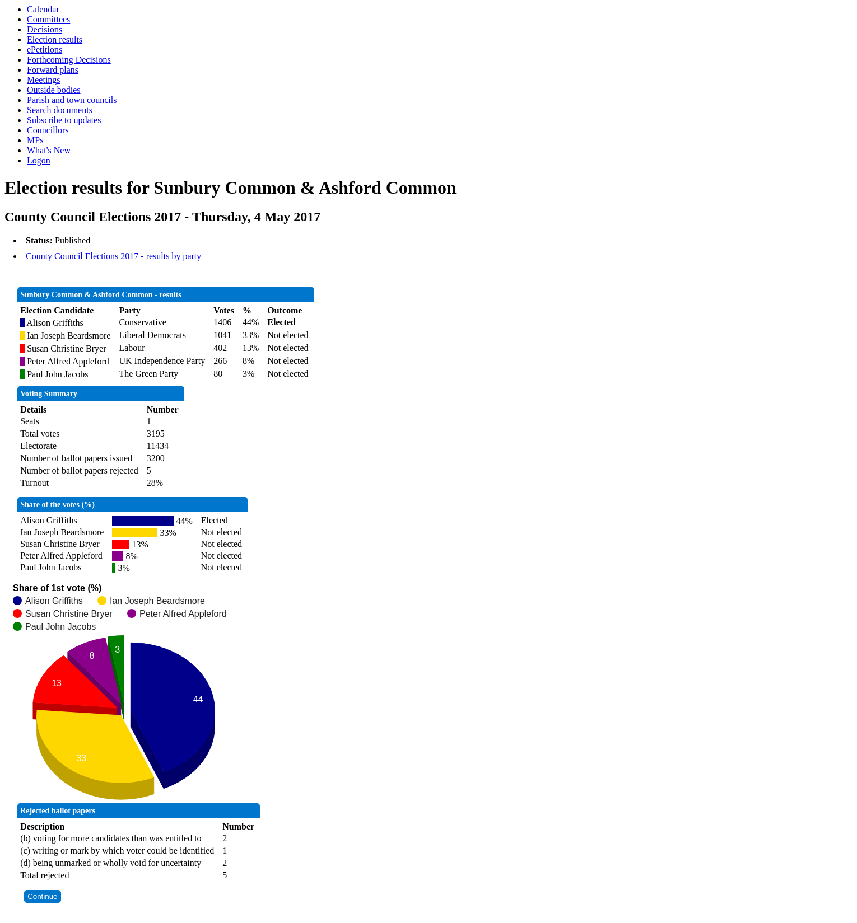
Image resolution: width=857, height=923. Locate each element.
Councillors (48, 130)
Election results (54, 39)
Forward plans (52, 69)
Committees (48, 19)
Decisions (44, 29)
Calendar (43, 9)
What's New (49, 150)
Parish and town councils (72, 100)
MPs (35, 140)
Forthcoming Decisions (69, 59)
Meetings (43, 80)
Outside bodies (54, 90)
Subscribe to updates (64, 120)
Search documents (59, 110)
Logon (38, 160)
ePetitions (44, 49)
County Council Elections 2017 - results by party (113, 256)
